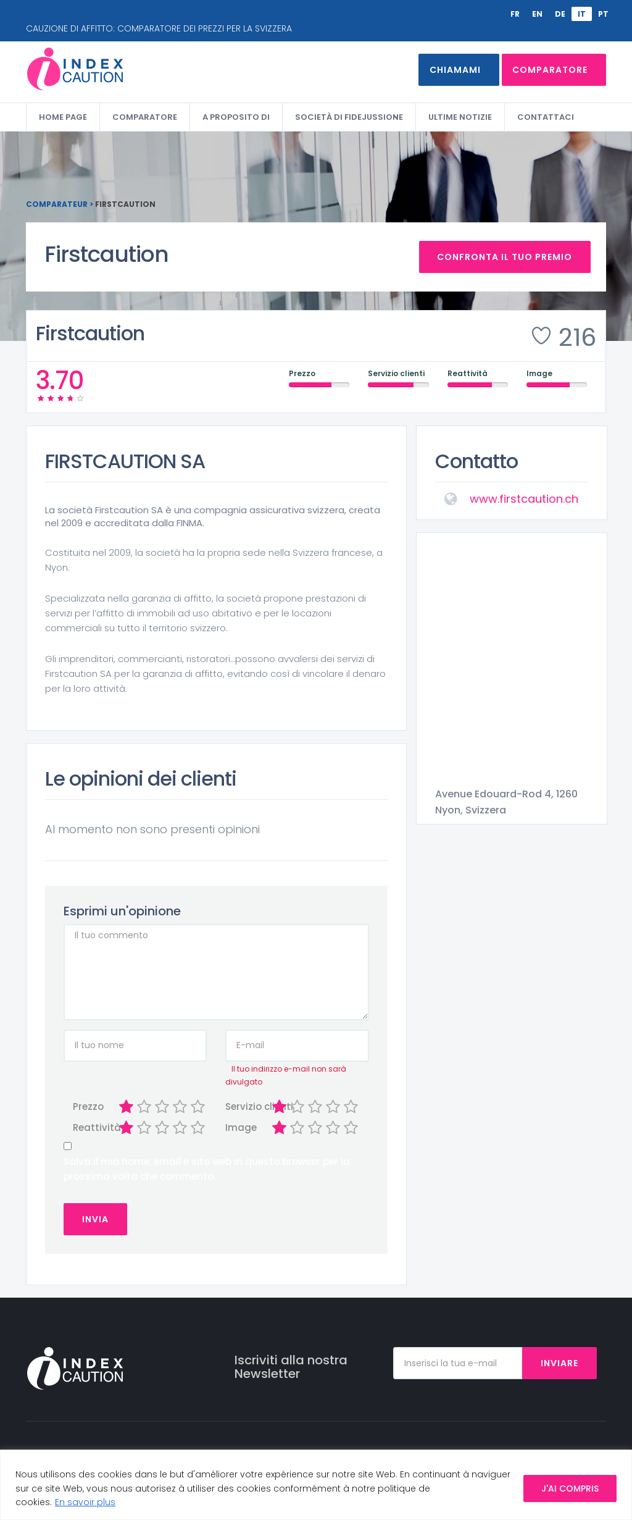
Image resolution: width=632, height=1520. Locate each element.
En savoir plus (85, 1502)
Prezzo (87, 1106)
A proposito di (236, 117)
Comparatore (550, 70)
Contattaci (545, 117)
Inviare (559, 1363)
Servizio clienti (239, 1106)
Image (239, 1128)
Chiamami (447, 70)
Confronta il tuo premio (505, 257)
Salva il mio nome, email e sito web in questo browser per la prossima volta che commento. (207, 1169)
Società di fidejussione (349, 117)
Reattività (87, 1128)
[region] (316, 1485)
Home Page (63, 117)
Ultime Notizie (460, 117)
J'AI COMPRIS (570, 1488)
